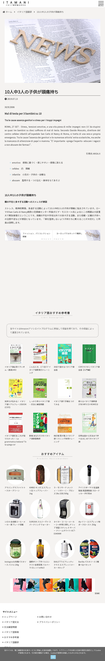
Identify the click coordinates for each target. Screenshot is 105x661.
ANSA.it (96, 153)
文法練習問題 (10, 627)
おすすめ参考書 (11, 637)
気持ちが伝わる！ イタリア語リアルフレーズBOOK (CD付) (15, 404)
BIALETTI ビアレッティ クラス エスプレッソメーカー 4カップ (64, 564)
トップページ (10, 616)
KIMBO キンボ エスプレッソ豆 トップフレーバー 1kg (40, 490)
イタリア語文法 (11, 622)
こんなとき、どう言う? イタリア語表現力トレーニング (40, 369)
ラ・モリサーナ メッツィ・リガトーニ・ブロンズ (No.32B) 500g (64, 490)
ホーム (7, 11)
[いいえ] (101, 654)
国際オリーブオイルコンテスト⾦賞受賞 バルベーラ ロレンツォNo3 (39, 564)
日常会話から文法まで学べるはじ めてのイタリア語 (88, 438)
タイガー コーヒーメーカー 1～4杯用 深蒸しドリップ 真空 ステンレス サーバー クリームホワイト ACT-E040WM (65, 527)
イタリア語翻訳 (24, 11)
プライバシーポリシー (49, 622)
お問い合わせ (45, 616)
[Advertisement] (52, 274)
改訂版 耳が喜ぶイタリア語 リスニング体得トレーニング (64, 438)
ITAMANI (17, 2)
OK (53, 657)
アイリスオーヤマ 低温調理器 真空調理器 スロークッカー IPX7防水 (89, 490)
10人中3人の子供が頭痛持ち (31, 92)
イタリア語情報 (11, 632)
